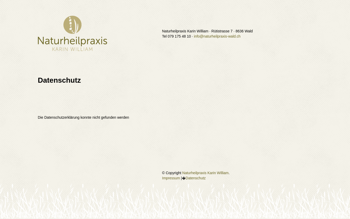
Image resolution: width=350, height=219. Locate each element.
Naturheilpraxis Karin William (205, 173)
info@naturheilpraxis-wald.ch (217, 36)
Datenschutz (196, 178)
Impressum (171, 178)
